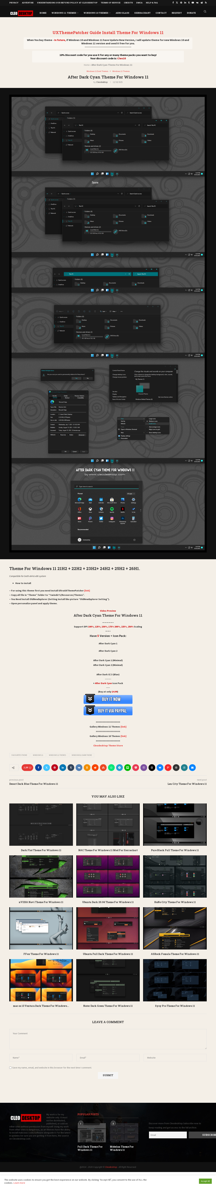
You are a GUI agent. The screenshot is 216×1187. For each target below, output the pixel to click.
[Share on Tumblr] (71, 767)
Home (42, 12)
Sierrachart (142, 12)
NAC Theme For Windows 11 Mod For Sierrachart (108, 850)
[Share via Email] (192, 767)
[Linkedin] (185, 2)
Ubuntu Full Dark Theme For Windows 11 (108, 953)
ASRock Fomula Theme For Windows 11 (175, 953)
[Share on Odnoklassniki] (87, 767)
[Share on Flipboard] (168, 767)
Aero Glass (122, 12)
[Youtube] (193, 2)
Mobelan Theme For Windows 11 (122, 1148)
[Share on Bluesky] (160, 767)
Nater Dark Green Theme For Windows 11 (108, 1005)
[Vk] (197, 2)
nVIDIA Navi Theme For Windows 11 (41, 902)
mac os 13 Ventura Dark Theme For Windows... (41, 1005)
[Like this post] (30, 767)
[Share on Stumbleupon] (103, 767)
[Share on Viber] (143, 767)
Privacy (14, 2)
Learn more (19, 1182)
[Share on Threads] (151, 767)
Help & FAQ (152, 2)
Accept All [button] (205, 1181)
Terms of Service (110, 2)
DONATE (191, 12)
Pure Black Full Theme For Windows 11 (175, 850)
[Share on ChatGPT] (176, 767)
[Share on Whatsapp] (111, 767)
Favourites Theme (19, 755)
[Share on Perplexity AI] (184, 767)
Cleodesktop (102, 82)
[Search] (205, 12)
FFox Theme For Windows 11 (41, 953)
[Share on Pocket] (135, 767)
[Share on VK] (79, 767)
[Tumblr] (189, 2)
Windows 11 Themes (63, 12)
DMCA (139, 2)
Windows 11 (38, 755)
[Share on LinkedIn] (62, 767)
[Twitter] (177, 2)
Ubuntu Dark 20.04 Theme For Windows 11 (108, 902)
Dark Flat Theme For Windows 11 (41, 850)
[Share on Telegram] (119, 767)
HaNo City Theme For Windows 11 (175, 902)
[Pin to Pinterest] (54, 767)
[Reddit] (202, 2)
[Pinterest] (181, 2)
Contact (161, 12)
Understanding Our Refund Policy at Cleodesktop (67, 2)
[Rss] (206, 2)
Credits (128, 2)
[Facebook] (173, 2)
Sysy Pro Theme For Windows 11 (175, 1005)
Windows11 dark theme (82, 755)
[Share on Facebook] (38, 767)
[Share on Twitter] (46, 767)
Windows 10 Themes (96, 12)
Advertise (28, 2)
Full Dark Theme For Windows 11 (90, 1148)
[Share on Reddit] (95, 767)
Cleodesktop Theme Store (108, 745)
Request (177, 12)
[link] (87, 590)
